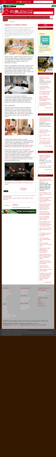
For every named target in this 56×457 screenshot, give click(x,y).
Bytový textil (5, 199)
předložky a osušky (26, 152)
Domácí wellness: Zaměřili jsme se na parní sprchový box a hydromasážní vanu (44, 142)
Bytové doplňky (6, 314)
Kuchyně (5, 306)
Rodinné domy (6, 290)
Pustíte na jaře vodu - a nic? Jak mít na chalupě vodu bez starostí (45, 194)
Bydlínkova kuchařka (43, 297)
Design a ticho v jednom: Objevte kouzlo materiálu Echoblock (44, 78)
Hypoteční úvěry (24, 291)
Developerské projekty (25, 297)
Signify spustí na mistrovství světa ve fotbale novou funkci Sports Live (45, 180)
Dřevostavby (5, 291)
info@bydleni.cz (35, 323)
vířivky (6, 158)
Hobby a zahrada (24, 303)
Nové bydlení (23, 295)
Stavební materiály (7, 293)
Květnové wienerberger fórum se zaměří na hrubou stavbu (45, 239)
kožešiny (10, 146)
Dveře (4, 298)
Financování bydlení (25, 288)
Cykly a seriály (41, 290)
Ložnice (4, 309)
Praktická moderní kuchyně (44, 293)
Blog (39, 299)
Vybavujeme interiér (7, 198)
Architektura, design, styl (44, 288)
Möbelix (15, 205)
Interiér (4, 304)
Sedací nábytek (25, 198)
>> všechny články (48, 107)
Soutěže (40, 301)
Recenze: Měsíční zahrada (45, 138)
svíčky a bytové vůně (26, 146)
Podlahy (5, 296)
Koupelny (5, 307)
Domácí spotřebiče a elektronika (10, 315)
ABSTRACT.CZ (42, 305)
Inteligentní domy (24, 301)
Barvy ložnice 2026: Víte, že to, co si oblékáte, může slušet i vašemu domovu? (45, 93)
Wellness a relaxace (17, 198)
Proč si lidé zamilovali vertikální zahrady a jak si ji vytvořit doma (45, 88)
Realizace (5, 301)
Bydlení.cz (5, 21)
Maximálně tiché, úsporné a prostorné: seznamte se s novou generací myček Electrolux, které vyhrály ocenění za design (45, 207)
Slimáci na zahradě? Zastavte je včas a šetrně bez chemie (45, 244)
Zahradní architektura (25, 307)
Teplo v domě (41, 295)
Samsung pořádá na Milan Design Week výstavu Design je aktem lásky (45, 104)
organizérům (8, 157)
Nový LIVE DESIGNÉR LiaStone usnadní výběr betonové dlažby (44, 218)
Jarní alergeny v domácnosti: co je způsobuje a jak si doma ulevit (45, 234)
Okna (4, 299)
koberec (7, 143)
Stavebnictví (6, 288)
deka (26, 143)
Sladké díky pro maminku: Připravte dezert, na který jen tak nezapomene (45, 262)
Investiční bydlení (24, 290)
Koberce (31, 198)
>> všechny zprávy (48, 282)
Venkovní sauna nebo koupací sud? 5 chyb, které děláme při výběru (45, 131)
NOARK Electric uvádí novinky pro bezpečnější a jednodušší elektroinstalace (45, 213)
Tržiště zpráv (23, 188)
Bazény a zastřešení (25, 305)
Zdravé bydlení (6, 317)
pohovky (23, 113)
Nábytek (5, 312)
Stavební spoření (24, 293)
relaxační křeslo (24, 112)
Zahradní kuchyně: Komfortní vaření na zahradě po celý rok (45, 229)
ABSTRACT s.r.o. (16, 324)
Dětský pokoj (6, 310)
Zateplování (5, 295)
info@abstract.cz (34, 324)
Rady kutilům (23, 308)
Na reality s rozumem (25, 299)
